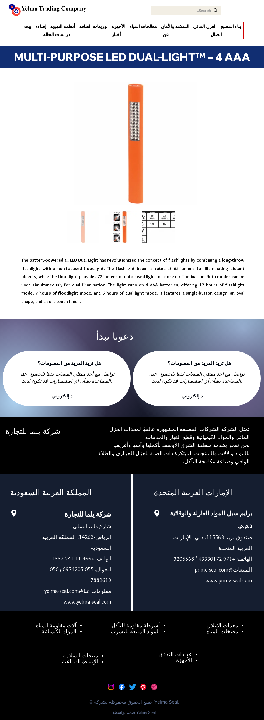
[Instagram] (111, 687)
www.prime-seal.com (228, 580)
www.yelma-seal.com (87, 601)
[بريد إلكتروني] (65, 395)
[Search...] (187, 11)
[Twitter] (132, 687)
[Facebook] (122, 687)
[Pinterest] (143, 687)
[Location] (14, 513)
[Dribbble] (154, 687)
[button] (204, 26)
